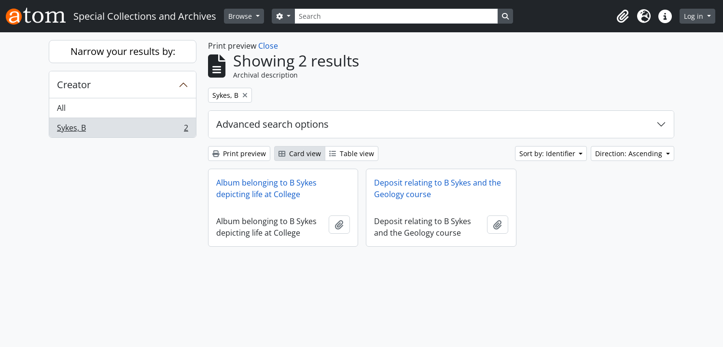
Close (268, 45)
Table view (351, 153)
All (61, 108)
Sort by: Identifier (548, 153)
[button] (622, 16)
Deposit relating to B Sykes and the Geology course (437, 188)
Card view (299, 153)
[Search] (396, 16)
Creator (74, 84)
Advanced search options (272, 124)
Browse (241, 16)
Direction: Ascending (629, 153)
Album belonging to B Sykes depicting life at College (266, 188)
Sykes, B (122, 129)
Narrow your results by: (122, 51)
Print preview (239, 153)
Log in (694, 16)
